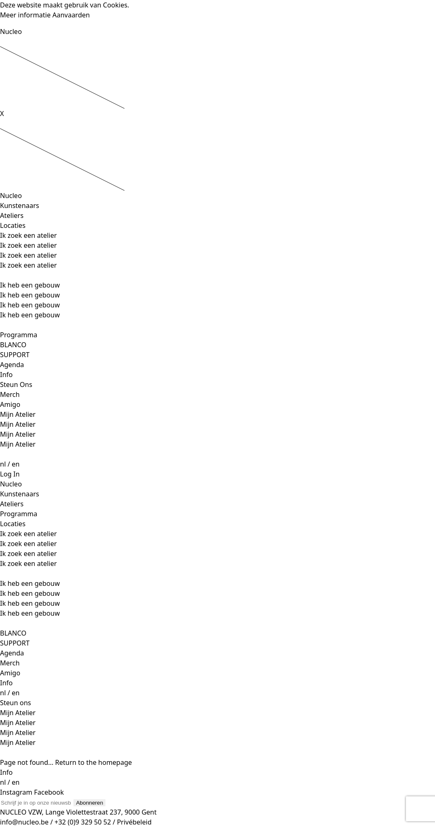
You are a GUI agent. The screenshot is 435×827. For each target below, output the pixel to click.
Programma (18, 334)
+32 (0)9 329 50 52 (83, 822)
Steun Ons (16, 384)
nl (3, 464)
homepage (115, 762)
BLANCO (13, 344)
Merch (10, 394)
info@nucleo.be (24, 822)
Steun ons (15, 702)
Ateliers (12, 215)
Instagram (17, 792)
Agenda (12, 364)
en (16, 464)
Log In (10, 474)
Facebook (49, 792)
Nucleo (11, 31)
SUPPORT (14, 354)
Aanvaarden (71, 14)
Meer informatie (25, 14)
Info (6, 374)
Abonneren (89, 803)
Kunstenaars (19, 205)
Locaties (12, 225)
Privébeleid (134, 822)
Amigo (10, 404)
